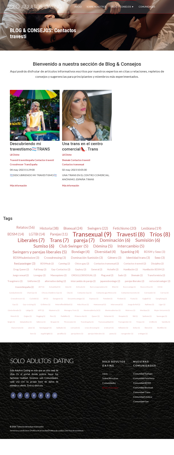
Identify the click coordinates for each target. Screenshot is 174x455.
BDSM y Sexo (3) (28, 260)
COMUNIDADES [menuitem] (147, 6)
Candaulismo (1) (103, 297)
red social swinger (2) (76, 290)
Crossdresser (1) (119, 303)
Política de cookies (59, 446)
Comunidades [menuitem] (109, 397)
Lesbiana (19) (156, 229)
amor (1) (30, 340)
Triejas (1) (135, 334)
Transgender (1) (119, 334)
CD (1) (88, 297)
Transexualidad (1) (100, 334)
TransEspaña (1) (81, 334)
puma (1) (113, 346)
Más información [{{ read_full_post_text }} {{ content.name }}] (19, 185)
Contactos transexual (73, 164)
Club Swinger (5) (87, 247)
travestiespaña (27, 160)
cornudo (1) (75, 340)
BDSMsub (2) (92, 265)
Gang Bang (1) (113, 309)
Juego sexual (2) (69, 278)
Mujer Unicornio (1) (130, 321)
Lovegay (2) (89, 278)
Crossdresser (17, 164)
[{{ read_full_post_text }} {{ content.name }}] (87, 115)
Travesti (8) (147, 235)
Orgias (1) (161, 321)
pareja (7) (114, 241)
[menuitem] (12, 197)
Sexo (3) (46, 266)
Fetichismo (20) (127, 229)
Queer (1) (77, 327)
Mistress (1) (97, 321)
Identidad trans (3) (23, 266)
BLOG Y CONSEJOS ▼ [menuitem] (122, 6)
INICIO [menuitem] (78, 6)
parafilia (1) (61, 346)
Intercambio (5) (149, 247)
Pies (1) (32, 327)
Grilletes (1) (157, 309)
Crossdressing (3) (90, 260)
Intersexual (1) (75, 315)
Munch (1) (147, 321)
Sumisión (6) (27, 247)
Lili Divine (15, 154)
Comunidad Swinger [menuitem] (143, 387)
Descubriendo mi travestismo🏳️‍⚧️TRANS (34, 146)
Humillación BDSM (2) (44, 278)
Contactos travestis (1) (67, 303)
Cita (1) (158, 297)
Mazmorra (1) (18, 321)
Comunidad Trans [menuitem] (142, 407)
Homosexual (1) (57, 315)
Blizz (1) (42, 297)
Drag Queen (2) (65, 272)
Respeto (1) (105, 327)
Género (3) (154, 260)
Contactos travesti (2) (22, 272)
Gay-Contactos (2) (107, 272)
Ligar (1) (121, 315)
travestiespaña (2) (101, 290)
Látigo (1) (152, 315)
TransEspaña (31, 164)
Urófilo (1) (148, 334)
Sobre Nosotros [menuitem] (110, 392)
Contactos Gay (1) (20, 303)
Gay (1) (127, 309)
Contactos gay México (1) (42, 303)
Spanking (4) (146, 253)
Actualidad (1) (133, 290)
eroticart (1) (110, 340)
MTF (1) (164, 315)
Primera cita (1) (61, 327)
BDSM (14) (24, 235)
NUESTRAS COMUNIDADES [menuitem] (145, 376)
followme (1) (124, 340)
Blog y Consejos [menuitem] (110, 402)
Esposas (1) (42, 309)
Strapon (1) (47, 334)
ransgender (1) (128, 346)
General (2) (144, 272)
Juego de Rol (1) (92, 315)
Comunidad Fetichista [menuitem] (144, 392)
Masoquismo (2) (108, 278)
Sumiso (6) (56, 247)
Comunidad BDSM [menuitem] (142, 397)
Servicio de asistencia (77, 446)
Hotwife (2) (161, 272)
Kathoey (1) (108, 315)
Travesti (14, 160)
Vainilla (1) (162, 334)
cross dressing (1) (92, 340)
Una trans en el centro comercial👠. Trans (86, 146)
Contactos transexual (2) (154, 265)
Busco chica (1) (75, 297)
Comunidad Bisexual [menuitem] (143, 402)
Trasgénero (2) (77, 284)
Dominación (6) (147, 241)
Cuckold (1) (135, 303)
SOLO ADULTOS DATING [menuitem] (114, 376)
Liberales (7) (56, 241)
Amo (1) (147, 290)
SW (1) (117, 327)
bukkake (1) (60, 340)
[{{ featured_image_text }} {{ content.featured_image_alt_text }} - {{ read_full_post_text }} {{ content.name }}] (35, 115)
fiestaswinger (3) (68, 266)
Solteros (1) (33, 334)
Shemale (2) (35, 284)
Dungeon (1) (160, 303)
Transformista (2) (55, 284)
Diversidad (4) (120, 253)
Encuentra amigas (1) (24, 309)
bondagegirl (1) (45, 340)
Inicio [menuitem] (105, 387)
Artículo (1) (160, 290)
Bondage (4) (93, 253)
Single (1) (159, 327)
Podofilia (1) (45, 327)
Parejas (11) (70, 235)
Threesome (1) (63, 334)
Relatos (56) (20, 228)
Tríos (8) (25, 241)
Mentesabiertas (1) (79, 321)
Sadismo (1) (130, 327)
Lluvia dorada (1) (136, 315)
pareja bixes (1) (77, 346)
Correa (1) (102, 303)
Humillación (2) (19, 278)
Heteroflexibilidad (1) (19, 315)
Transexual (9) (106, 235)
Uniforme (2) (97, 284)
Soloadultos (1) (18, 334)
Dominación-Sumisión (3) (124, 260)
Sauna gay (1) (145, 327)
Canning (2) (110, 265)
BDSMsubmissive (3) (58, 260)
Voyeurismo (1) (15, 340)
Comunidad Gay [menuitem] (141, 417)
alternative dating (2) (120, 284)
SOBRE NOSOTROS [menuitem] (97, 6)
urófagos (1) (144, 346)
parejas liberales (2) (49, 290)
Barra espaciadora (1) (25, 297)
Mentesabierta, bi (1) (57, 321)
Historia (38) (45, 229)
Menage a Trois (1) (36, 321)
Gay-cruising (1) (141, 309)
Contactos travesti (45, 160)
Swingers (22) (98, 229)
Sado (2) (19, 284)
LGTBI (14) (47, 235)
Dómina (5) (118, 247)
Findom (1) (72, 309)
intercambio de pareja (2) (149, 284)
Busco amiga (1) (57, 297)
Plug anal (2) (160, 278)
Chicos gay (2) (128, 265)
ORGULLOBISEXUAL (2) (135, 278)
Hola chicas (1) (39, 315)
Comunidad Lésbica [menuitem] (143, 412)
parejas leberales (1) (96, 346)
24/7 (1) (119, 290)
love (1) (32, 346)
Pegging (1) (19, 327)
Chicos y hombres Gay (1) (140, 297)
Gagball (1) (98, 309)
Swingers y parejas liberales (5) (49, 253)
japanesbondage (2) (23, 290)
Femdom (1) (57, 309)
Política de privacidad (40, 446)
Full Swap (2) (85, 272)
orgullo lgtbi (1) (46, 346)
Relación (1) (90, 327)
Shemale (66, 160)
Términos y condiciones (20, 446)
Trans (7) (87, 241)
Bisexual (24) (71, 229)
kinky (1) (138, 340)
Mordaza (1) (112, 321)
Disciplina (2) (45, 272)
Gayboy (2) (127, 272)
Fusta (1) (85, 309)
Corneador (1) (87, 303)
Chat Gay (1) (120, 297)
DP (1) (147, 303)
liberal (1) (151, 340)
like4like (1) (164, 340)
